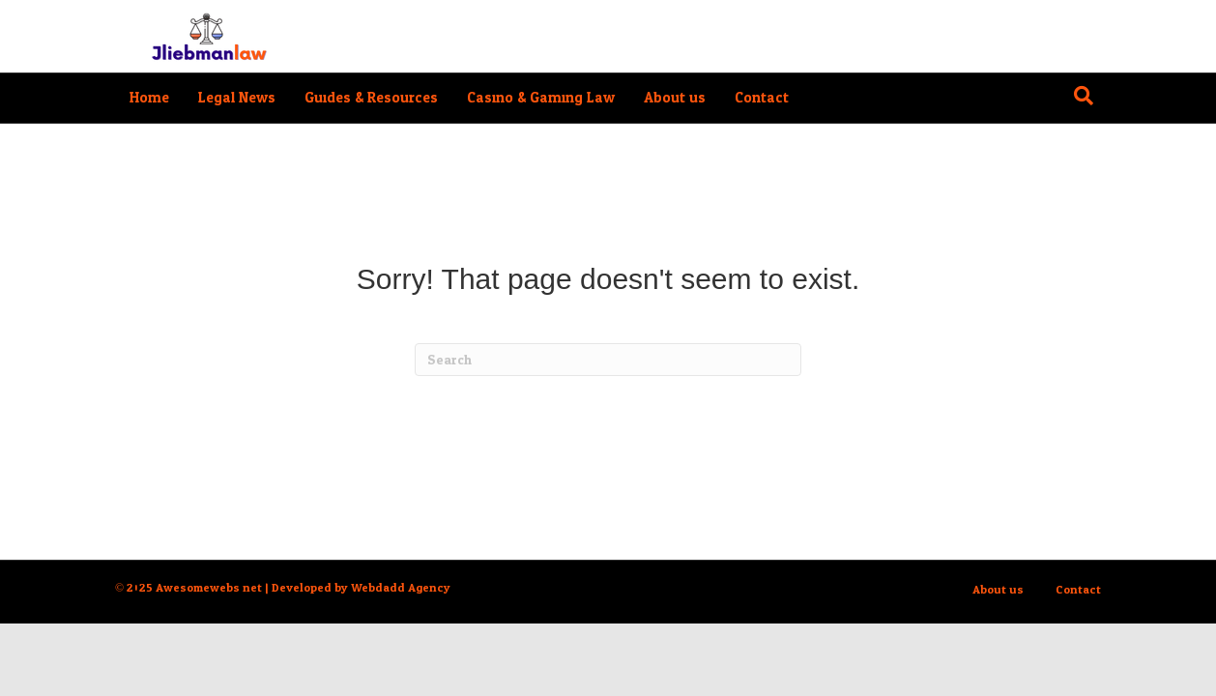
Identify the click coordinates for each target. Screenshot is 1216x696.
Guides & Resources (371, 98)
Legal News (236, 98)
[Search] (1083, 95)
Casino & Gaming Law (541, 98)
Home (149, 98)
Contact (762, 98)
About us (675, 98)
